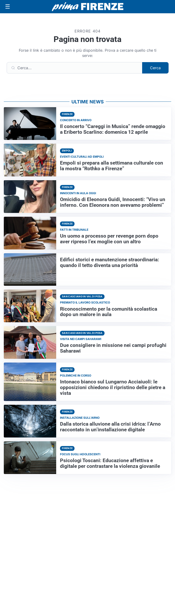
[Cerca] (74, 68)
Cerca (155, 67)
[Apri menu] (7, 6)
